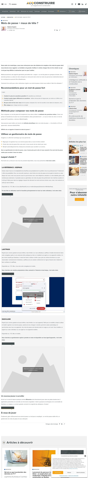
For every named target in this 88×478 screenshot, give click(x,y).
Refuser (69, 472)
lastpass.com (7, 274)
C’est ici (78, 199)
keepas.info (6, 194)
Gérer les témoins (81, 472)
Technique (37, 11)
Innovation (13, 11)
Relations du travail (27, 11)
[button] (85, 456)
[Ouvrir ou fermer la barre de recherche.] (10, 4)
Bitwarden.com (6, 408)
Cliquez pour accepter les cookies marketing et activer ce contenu (33, 220)
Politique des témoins (64, 475)
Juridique (44, 11)
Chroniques (51, 11)
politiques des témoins (73, 468)
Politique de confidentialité (73, 475)
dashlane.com (7, 344)
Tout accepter (58, 472)
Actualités (5, 11)
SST (18, 11)
